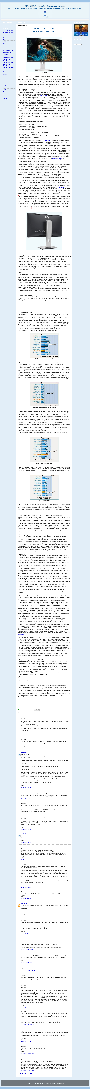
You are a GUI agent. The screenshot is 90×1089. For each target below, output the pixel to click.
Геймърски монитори (8, 50)
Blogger (62, 1083)
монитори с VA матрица (8, 69)
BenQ (4, 80)
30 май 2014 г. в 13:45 (26, 798)
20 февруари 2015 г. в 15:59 (27, 1053)
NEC (4, 94)
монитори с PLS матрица (6, 65)
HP (3, 87)
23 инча (4, 37)
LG (3, 93)
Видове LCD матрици (8, 47)
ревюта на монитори (24, 656)
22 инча (4, 35)
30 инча (4, 43)
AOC (4, 76)
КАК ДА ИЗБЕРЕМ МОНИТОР (65, 19)
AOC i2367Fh (43, 95)
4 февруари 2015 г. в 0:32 (27, 1041)
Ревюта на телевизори (8, 24)
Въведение (5, 48)
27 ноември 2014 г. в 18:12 (27, 1024)
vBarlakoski (24, 903)
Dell (3, 82)
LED (4, 91)
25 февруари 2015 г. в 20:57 (27, 1070)
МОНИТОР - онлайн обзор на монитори (45, 6)
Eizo (4, 83)
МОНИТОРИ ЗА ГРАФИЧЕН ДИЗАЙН (8, 57)
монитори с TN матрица (8, 67)
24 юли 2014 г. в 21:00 (26, 916)
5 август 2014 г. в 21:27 (26, 933)
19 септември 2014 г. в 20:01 (28, 970)
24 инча (4, 39)
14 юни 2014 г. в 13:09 (26, 887)
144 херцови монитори (8, 32)
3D (3, 45)
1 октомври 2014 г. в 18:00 (27, 1007)
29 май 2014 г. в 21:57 (26, 735)
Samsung (5, 98)
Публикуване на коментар (26, 1073)
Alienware (5, 74)
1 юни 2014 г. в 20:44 (26, 842)
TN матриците (60, 187)
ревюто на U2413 (57, 158)
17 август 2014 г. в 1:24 (26, 962)
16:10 (4, 34)
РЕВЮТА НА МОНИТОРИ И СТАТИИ (36, 19)
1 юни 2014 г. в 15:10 (26, 829)
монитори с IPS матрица (8, 62)
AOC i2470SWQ (46, 140)
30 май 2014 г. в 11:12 (26, 787)
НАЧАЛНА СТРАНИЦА (23, 19)
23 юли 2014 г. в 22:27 (26, 898)
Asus (4, 78)
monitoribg (24, 752)
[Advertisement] (44, 305)
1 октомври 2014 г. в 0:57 (27, 980)
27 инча (4, 41)
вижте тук (21, 634)
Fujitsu (4, 85)
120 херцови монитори (8, 30)
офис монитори (6, 71)
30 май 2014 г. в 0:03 (26, 748)
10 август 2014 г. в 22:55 (27, 949)
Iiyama (4, 89)
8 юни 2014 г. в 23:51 (26, 859)
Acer (4, 72)
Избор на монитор (7, 54)
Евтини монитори (7, 52)
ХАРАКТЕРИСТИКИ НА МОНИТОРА (51, 19)
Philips (4, 96)
